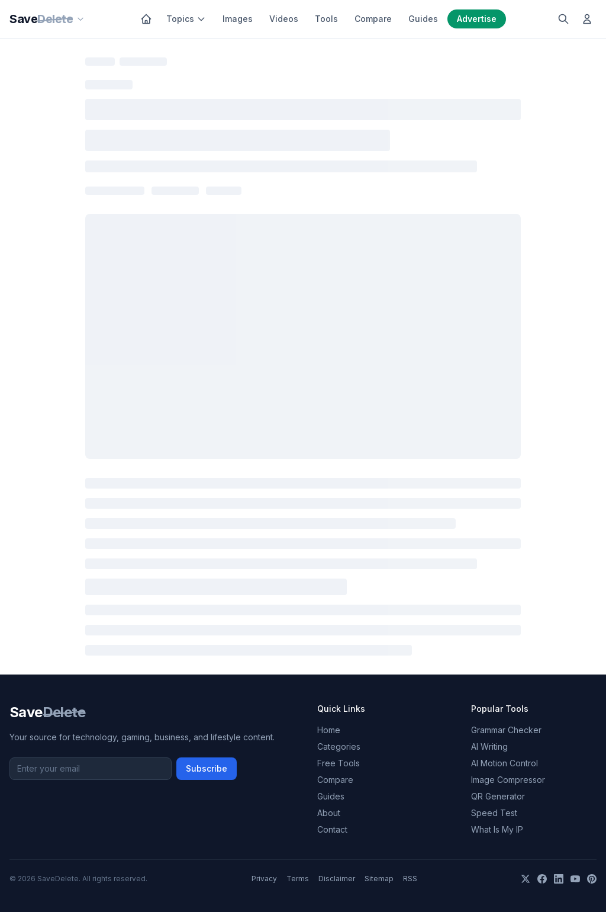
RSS (410, 878)
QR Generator (498, 796)
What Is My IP (497, 829)
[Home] (146, 19)
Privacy (264, 878)
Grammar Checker (506, 730)
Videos (283, 19)
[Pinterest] (592, 879)
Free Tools (338, 763)
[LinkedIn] (558, 879)
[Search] (563, 18)
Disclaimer (336, 878)
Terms (297, 878)
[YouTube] (575, 879)
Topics (186, 19)
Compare (373, 19)
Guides (423, 19)
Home (328, 730)
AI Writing (489, 746)
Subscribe (206, 768)
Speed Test (494, 813)
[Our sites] (80, 18)
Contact (332, 829)
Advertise (477, 19)
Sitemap (379, 878)
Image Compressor (508, 780)
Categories (338, 746)
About (328, 813)
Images (238, 19)
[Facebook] (542, 879)
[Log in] (587, 18)
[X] (525, 879)
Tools (326, 19)
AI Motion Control (504, 763)
